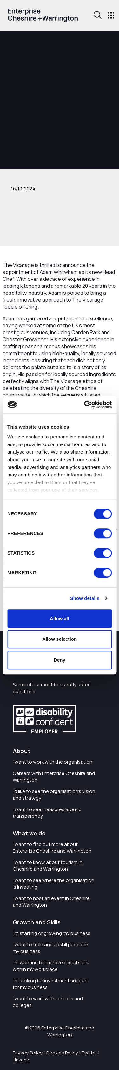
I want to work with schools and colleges (48, 1002)
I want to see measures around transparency (47, 812)
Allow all (59, 618)
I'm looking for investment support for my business (50, 984)
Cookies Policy (62, 1052)
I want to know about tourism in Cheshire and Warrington (48, 865)
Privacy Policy (28, 1052)
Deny (59, 660)
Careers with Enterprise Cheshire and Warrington (54, 776)
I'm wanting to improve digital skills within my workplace (50, 965)
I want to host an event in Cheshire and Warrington (51, 901)
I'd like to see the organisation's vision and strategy (54, 794)
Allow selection (59, 639)
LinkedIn (21, 1059)
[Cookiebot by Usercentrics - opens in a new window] (85, 404)
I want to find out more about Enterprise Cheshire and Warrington (52, 847)
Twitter (89, 1052)
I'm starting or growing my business (51, 933)
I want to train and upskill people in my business (50, 947)
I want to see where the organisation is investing (53, 883)
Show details (85, 598)
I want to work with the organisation (52, 761)
